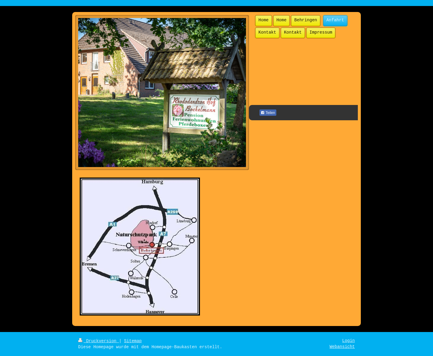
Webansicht (342, 346)
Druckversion (98, 341)
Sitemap (133, 341)
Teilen (268, 113)
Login (348, 340)
